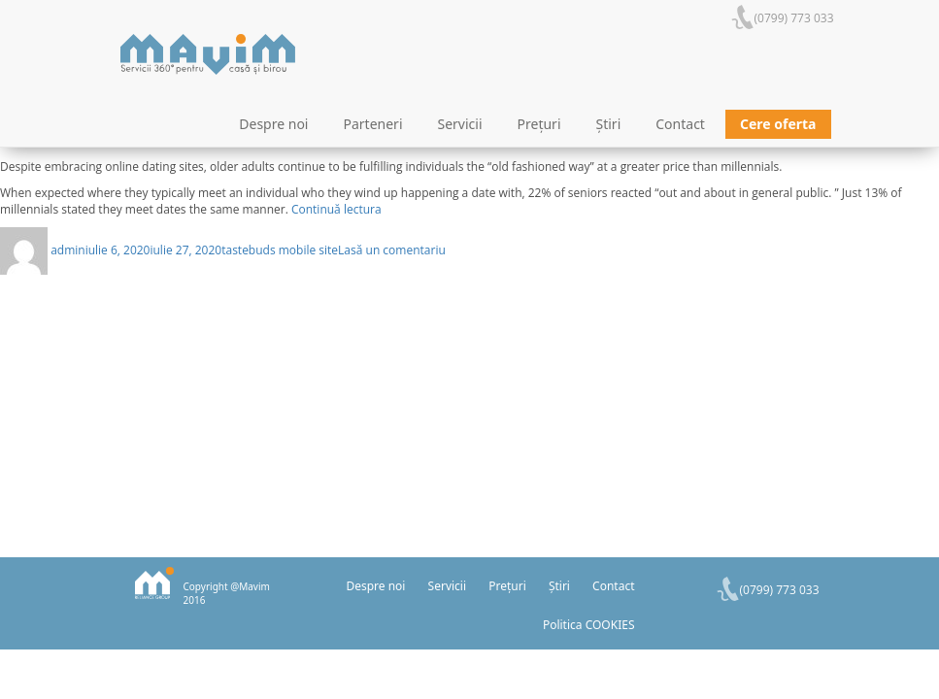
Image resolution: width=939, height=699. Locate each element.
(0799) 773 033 (794, 18)
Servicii (460, 124)
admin (67, 250)
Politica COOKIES (589, 624)
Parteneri (373, 124)
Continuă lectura (336, 209)
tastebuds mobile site (279, 250)
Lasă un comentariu (392, 250)
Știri (608, 124)
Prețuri (539, 124)
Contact (680, 124)
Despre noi (273, 124)
